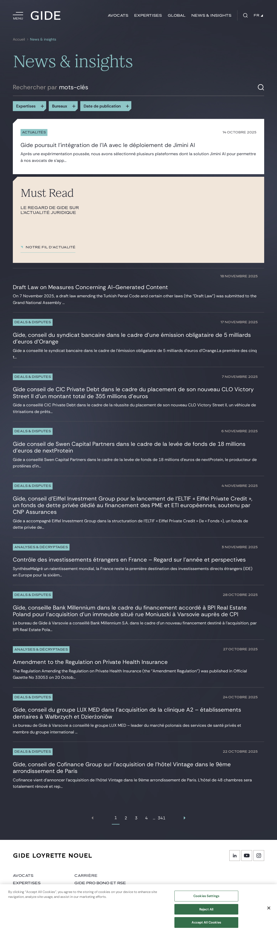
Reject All (206, 911)
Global (176, 15)
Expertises (148, 15)
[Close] (268, 910)
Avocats (118, 15)
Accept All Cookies (206, 925)
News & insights (211, 15)
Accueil (19, 39)
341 (161, 818)
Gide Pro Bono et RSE (100, 883)
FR (258, 15)
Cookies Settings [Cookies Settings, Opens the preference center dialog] (206, 898)
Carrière (85, 876)
